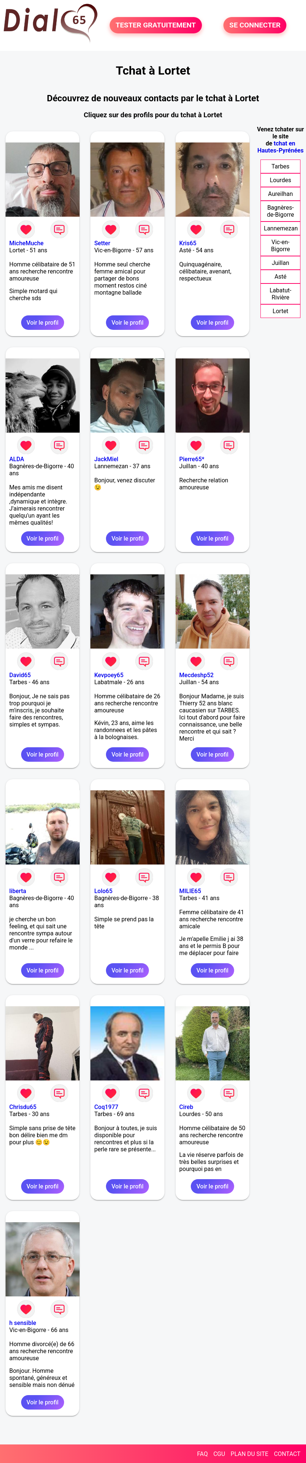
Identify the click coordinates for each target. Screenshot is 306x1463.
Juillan (280, 262)
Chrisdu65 (22, 1107)
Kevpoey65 (108, 675)
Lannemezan (280, 228)
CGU (219, 1453)
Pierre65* (191, 459)
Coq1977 (106, 1107)
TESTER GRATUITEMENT (156, 25)
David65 (20, 675)
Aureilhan (280, 193)
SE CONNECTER (254, 25)
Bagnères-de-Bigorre (280, 211)
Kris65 (187, 243)
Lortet (281, 311)
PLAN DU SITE (250, 1453)
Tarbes (281, 166)
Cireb (186, 1107)
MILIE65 (190, 891)
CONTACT (287, 1453)
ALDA (16, 459)
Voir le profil (43, 322)
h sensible (22, 1322)
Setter (102, 243)
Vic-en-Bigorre (280, 246)
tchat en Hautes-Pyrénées (280, 147)
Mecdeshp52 (196, 675)
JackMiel (106, 459)
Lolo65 (103, 891)
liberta (17, 891)
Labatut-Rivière (281, 294)
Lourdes (280, 180)
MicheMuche (26, 243)
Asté (280, 276)
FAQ (202, 1453)
